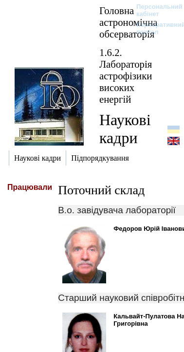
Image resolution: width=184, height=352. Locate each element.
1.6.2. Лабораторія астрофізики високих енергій (125, 76)
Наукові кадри (125, 129)
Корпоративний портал (154, 28)
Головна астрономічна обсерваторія (128, 22)
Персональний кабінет (154, 10)
